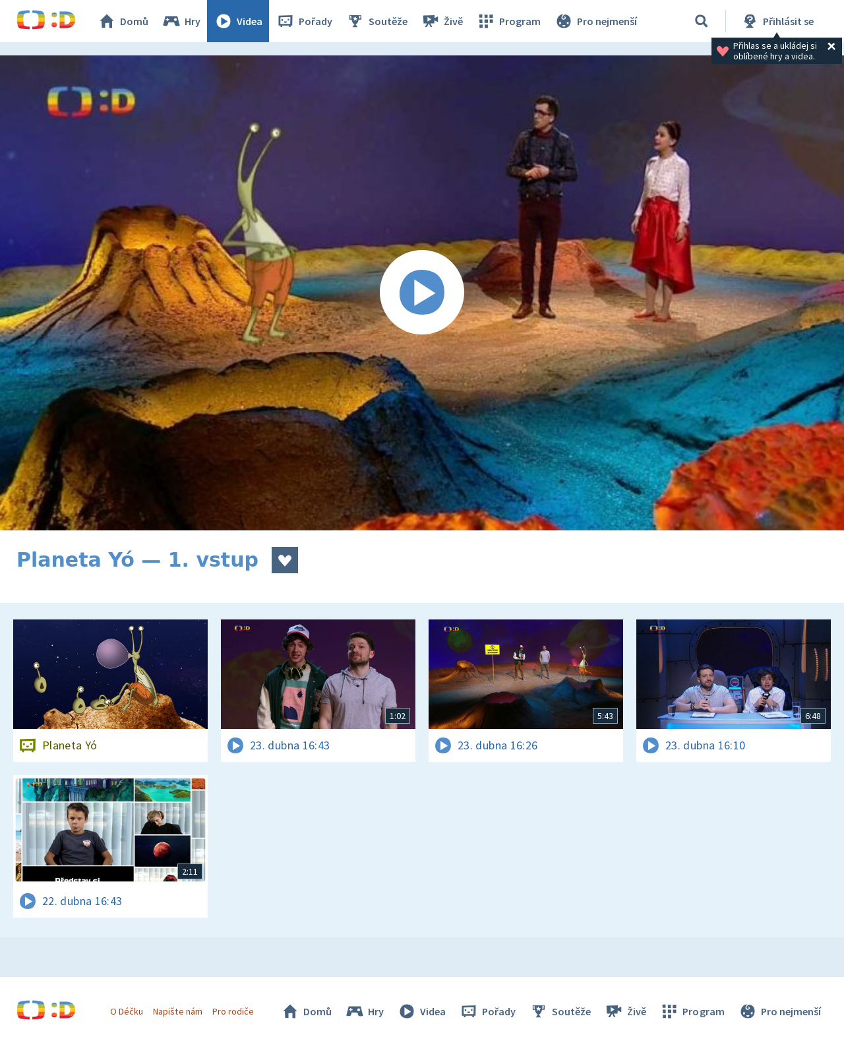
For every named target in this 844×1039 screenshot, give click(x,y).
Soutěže (376, 21)
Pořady (304, 21)
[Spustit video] (422, 292)
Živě (442, 21)
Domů (122, 21)
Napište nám (177, 1011)
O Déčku (126, 1011)
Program (508, 21)
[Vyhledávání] (701, 21)
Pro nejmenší (595, 21)
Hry (181, 21)
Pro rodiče (233, 1011)
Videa (238, 21)
